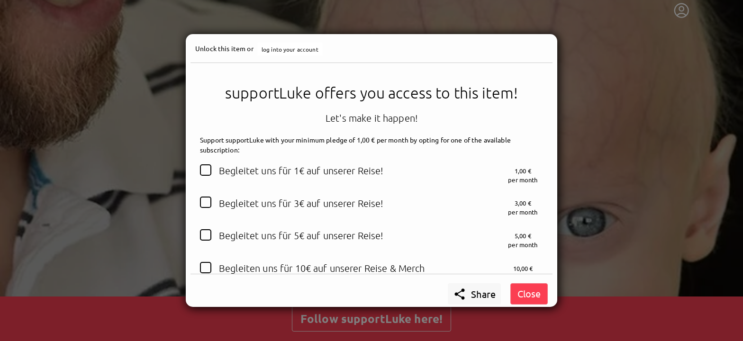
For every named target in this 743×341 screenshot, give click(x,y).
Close (529, 293)
